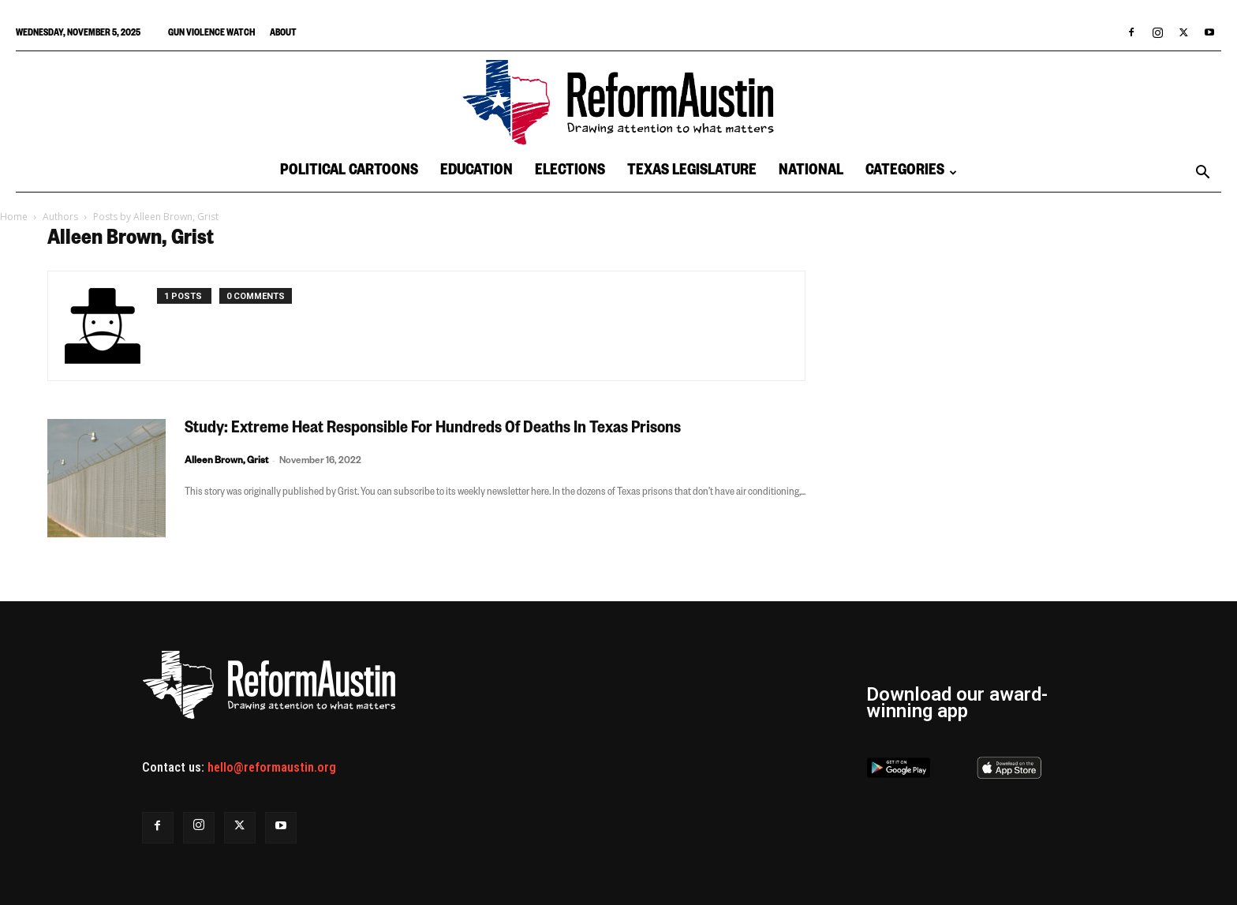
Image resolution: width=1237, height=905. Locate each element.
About (283, 34)
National (811, 172)
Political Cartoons (349, 172)
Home (14, 216)
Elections (570, 172)
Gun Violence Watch (211, 34)
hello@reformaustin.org (271, 767)
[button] (1202, 173)
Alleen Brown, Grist (226, 462)
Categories (911, 172)
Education (476, 172)
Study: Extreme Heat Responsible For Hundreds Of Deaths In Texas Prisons (433, 430)
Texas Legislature (692, 172)
